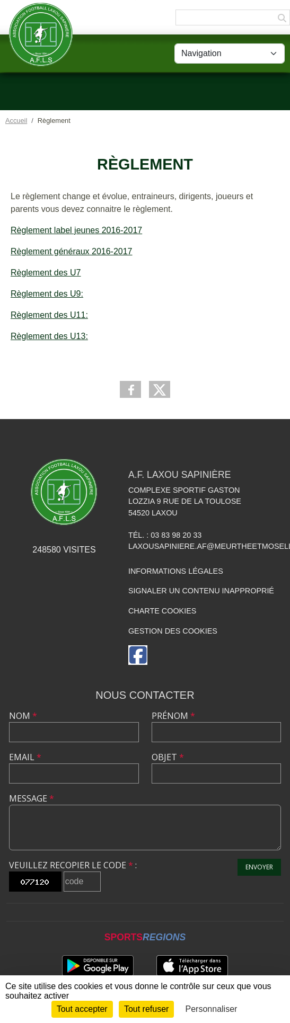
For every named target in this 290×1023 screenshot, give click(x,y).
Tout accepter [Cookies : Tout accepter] (82, 1008)
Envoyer (259, 866)
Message (31, 798)
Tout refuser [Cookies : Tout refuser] (146, 1008)
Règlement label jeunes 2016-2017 (76, 230)
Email (25, 757)
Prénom (173, 716)
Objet (168, 757)
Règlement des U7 (46, 272)
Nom (23, 716)
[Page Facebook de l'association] (137, 655)
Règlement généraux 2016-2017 (72, 251)
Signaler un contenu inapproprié (201, 590)
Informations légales (175, 571)
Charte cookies (162, 611)
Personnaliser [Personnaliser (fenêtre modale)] (212, 1008)
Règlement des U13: (49, 336)
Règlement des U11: (49, 314)
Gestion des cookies (172, 631)
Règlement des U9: (47, 293)
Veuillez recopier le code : (73, 865)
